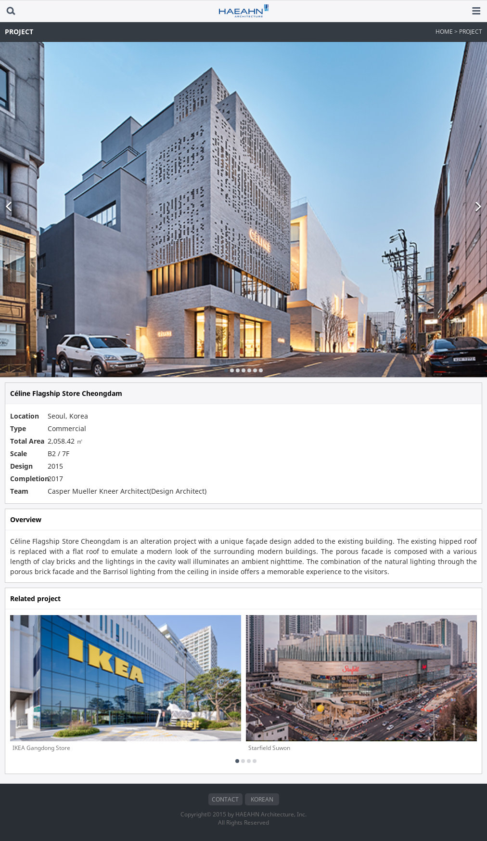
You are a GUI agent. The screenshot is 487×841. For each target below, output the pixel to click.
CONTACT (225, 799)
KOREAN (262, 799)
